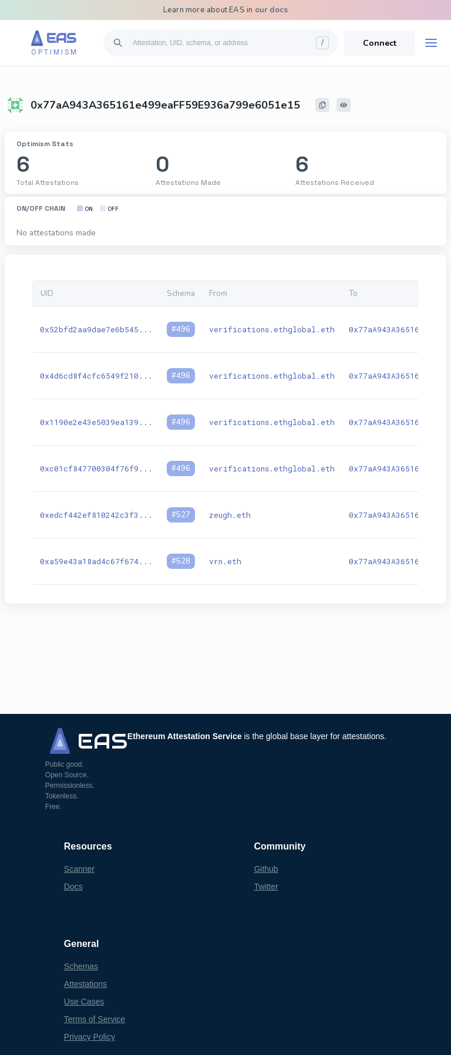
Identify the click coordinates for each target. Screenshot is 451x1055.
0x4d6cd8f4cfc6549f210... (96, 375)
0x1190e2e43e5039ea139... (96, 422)
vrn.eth (225, 561)
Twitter (266, 886)
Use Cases (84, 1001)
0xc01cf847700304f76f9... (96, 468)
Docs (73, 886)
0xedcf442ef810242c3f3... (96, 515)
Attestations (85, 984)
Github (266, 869)
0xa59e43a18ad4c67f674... (96, 561)
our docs (271, 10)
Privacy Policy (89, 1036)
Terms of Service (94, 1019)
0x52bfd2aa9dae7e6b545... (96, 329)
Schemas (81, 966)
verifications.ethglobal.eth (272, 329)
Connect (379, 43)
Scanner (79, 869)
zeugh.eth (230, 515)
